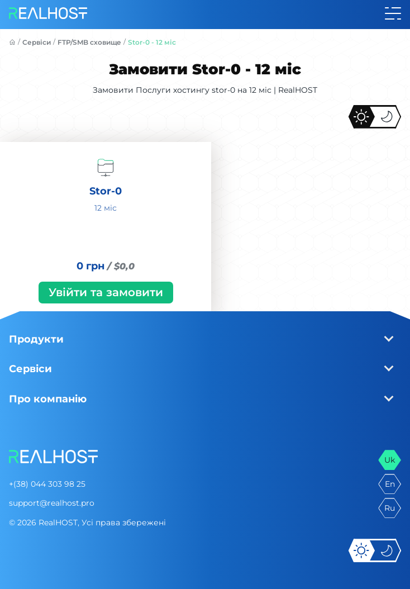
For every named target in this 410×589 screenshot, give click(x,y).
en (390, 484)
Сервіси (36, 42)
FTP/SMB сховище (89, 42)
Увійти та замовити (106, 292)
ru (389, 508)
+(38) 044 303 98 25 (47, 484)
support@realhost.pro (51, 503)
